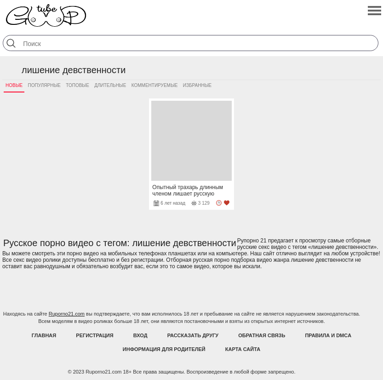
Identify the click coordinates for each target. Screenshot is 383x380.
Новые (14, 85)
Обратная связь (261, 335)
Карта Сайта (242, 349)
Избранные (197, 85)
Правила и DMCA (328, 335)
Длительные (110, 85)
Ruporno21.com (67, 314)
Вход (140, 335)
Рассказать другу (193, 335)
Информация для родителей (164, 349)
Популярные (44, 85)
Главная (44, 335)
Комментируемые (154, 85)
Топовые (77, 85)
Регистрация (94, 335)
